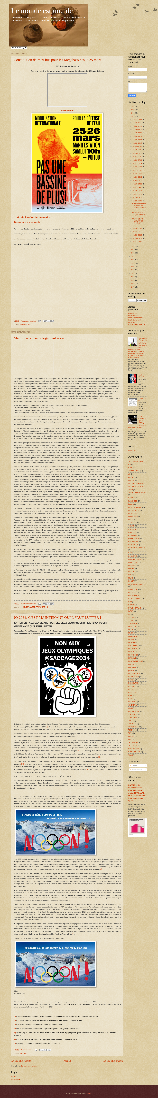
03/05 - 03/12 (137, 197)
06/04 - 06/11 (137, 167)
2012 (133, 273)
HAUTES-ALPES (134, 599)
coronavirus (132, 535)
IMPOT (130, 611)
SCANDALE (132, 702)
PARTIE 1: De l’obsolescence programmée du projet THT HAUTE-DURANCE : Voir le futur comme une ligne (136, 793)
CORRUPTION (133, 538)
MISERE (131, 639)
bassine (131, 504)
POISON (131, 664)
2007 (133, 287)
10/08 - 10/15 (137, 143)
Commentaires (136, 770)
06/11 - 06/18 (137, 163)
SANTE (131, 699)
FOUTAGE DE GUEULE (137, 584)
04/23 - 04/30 (137, 180)
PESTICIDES (133, 655)
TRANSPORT (133, 742)
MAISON (131, 633)
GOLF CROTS (133, 595)
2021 (133, 250)
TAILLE (131, 721)
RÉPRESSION (133, 677)
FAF (129, 575)
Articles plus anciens (113, 1061)
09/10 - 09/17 (137, 150)
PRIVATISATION (42, 607)
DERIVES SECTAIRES (136, 548)
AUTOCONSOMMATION (137, 493)
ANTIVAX (131, 477)
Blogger (89, 1093)
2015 (133, 270)
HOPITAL (131, 605)
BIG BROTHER (133, 510)
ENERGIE (132, 565)
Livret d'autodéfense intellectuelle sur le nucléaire (135, 320)
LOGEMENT (24, 607)
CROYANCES (133, 541)
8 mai (130, 468)
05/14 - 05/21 (137, 174)
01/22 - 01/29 (137, 235)
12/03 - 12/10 (137, 126)
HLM (130, 602)
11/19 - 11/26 (137, 129)
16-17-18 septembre (135, 461)
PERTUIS (131, 652)
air (129, 474)
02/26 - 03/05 (137, 201)
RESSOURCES (133, 683)
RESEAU (131, 680)
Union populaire (133, 749)
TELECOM (132, 730)
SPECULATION (133, 711)
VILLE (130, 755)
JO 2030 (131, 617)
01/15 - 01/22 (137, 238)
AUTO (130, 490)
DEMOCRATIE (133, 545)
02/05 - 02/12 (137, 232)
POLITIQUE (132, 667)
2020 (133, 253)
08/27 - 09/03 (137, 157)
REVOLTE (132, 689)
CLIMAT (131, 526)
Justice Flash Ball (142, 376)
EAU (130, 553)
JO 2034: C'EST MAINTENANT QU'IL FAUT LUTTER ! (57, 617)
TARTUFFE (132, 724)
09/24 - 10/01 (137, 146)
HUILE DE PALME (134, 608)
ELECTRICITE (133, 562)
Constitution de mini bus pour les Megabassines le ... (139, 206)
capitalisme (132, 523)
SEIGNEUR (132, 705)
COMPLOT (132, 532)
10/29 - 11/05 (137, 140)
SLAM (130, 708)
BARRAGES (132, 501)
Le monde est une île (42, 11)
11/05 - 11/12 (137, 136)
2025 (133, 110)
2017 (133, 263)
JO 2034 (23, 1053)
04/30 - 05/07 (137, 177)
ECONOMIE (132, 556)
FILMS (130, 578)
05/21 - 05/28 (137, 170)
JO (129, 614)
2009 (133, 280)
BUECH (131, 520)
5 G (129, 464)
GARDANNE (132, 589)
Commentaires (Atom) (29, 1066)
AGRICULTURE (26, 324)
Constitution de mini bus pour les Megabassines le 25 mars (57, 60)
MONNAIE (132, 642)
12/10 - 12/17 (137, 123)
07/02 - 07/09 (137, 160)
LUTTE (32, 607)
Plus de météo (67, 110)
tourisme (131, 736)
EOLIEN (131, 568)
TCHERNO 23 (133, 727)
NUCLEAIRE (133, 645)
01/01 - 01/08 (137, 242)
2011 (133, 277)
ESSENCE (132, 572)
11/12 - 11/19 (137, 133)
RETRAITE (132, 686)
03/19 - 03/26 (137, 191)
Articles (133, 766)
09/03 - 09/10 (137, 153)
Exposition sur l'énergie (136, 324)
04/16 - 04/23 (137, 184)
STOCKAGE (132, 717)
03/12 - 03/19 (137, 194)
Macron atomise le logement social (40, 338)
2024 (133, 113)
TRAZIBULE (132, 746)
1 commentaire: (26, 1050)
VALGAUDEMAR (134, 752)
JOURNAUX (132, 624)
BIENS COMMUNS (135, 507)
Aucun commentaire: (28, 321)
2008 (133, 283)
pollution (131, 670)
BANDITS (131, 498)
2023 (133, 116)
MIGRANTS (132, 636)
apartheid (131, 480)
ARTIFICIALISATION (135, 486)
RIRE (130, 695)
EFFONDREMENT (135, 559)
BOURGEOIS (133, 517)
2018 (133, 260)
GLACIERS (132, 592)
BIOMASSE (132, 513)
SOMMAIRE (15, 1079)
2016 (133, 266)
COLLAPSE (132, 529)
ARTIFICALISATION (135, 483)
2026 (133, 106)
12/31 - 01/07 (137, 119)
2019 (133, 256)
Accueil (67, 1061)
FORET (131, 581)
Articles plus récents (21, 1061)
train (129, 739)
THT (129, 733)
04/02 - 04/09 (137, 187)
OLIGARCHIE (133, 649)
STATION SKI (133, 714)
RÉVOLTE (132, 692)
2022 (133, 246)
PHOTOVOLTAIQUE (135, 661)
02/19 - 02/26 (137, 228)
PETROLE (132, 658)
